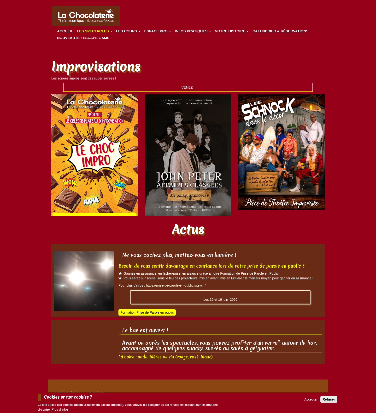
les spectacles (94, 31)
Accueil (65, 31)
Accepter (310, 399)
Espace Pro (157, 31)
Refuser (329, 399)
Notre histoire (232, 31)
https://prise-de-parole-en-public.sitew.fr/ (176, 285)
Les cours (128, 31)
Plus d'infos (60, 409)
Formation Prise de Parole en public (147, 312)
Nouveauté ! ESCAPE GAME (83, 38)
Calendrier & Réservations (280, 31)
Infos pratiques (193, 31)
